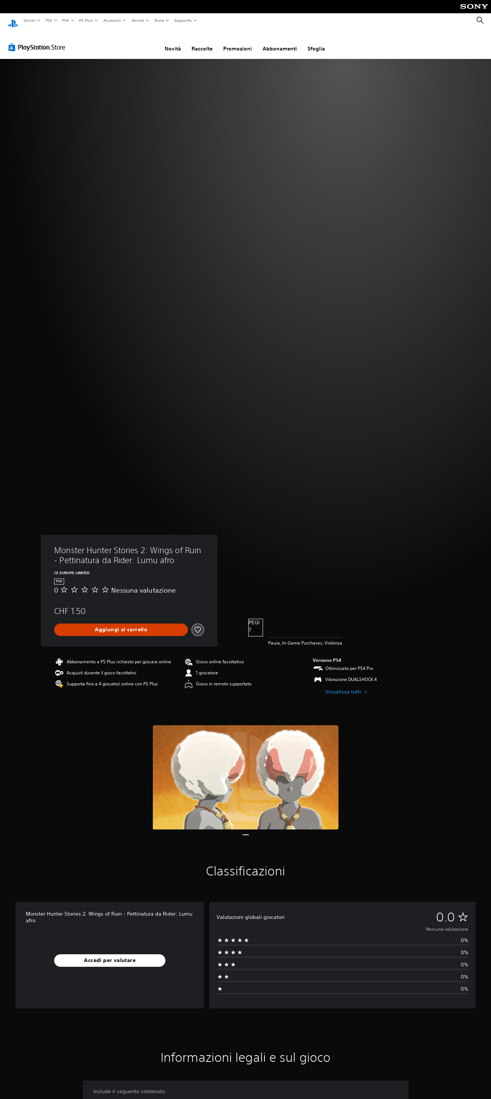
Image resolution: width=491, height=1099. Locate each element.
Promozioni (237, 41)
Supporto (183, 20)
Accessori (112, 20)
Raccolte (202, 41)
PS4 (66, 20)
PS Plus (86, 20)
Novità (137, 20)
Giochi (29, 20)
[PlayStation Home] (13, 20)
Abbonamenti (280, 41)
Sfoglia (316, 41)
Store (159, 20)
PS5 (49, 20)
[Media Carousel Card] (245, 770)
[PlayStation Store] (38, 40)
